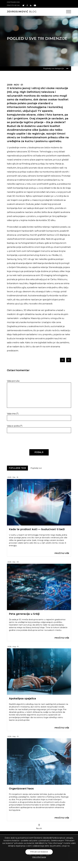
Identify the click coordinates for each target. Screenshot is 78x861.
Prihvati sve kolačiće (39, 852)
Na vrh (39, 827)
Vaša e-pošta (14, 426)
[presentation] (24, 441)
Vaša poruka (13, 381)
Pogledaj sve (36, 468)
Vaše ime (12, 413)
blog (22, 11)
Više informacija (39, 857)
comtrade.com (13, 2)
